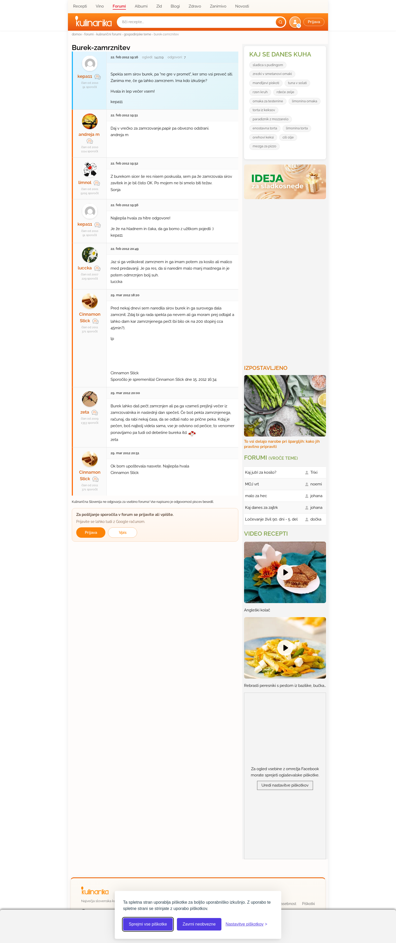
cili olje (288, 137)
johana (316, 495)
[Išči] (280, 22)
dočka (315, 519)
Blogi (175, 6)
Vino (100, 6)
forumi (89, 34)
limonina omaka (304, 101)
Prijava (91, 532)
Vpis (122, 532)
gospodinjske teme (137, 34)
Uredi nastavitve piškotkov (285, 785)
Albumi (141, 6)
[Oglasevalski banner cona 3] (286, 280)
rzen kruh (260, 92)
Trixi (313, 472)
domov (77, 34)
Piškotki (308, 904)
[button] (307, 22)
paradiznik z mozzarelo (271, 119)
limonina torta (297, 128)
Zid (159, 6)
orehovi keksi (263, 137)
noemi (316, 484)
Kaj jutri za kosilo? (260, 472)
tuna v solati (297, 83)
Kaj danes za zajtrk (261, 507)
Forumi (119, 6)
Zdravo (195, 6)
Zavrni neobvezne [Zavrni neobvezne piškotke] (199, 924)
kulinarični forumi (108, 34)
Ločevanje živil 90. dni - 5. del (271, 519)
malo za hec (256, 495)
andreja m (89, 134)
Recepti (80, 6)
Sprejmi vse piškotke (148, 924)
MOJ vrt (252, 484)
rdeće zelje (285, 92)
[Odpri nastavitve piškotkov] (246, 924)
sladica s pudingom (268, 65)
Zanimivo (218, 6)
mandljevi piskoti (266, 83)
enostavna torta (265, 128)
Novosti (242, 6)
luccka (85, 267)
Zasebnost (287, 904)
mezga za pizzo (264, 146)
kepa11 (85, 76)
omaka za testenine (268, 101)
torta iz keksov (264, 110)
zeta (84, 412)
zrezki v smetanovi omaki (272, 74)
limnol (84, 182)
